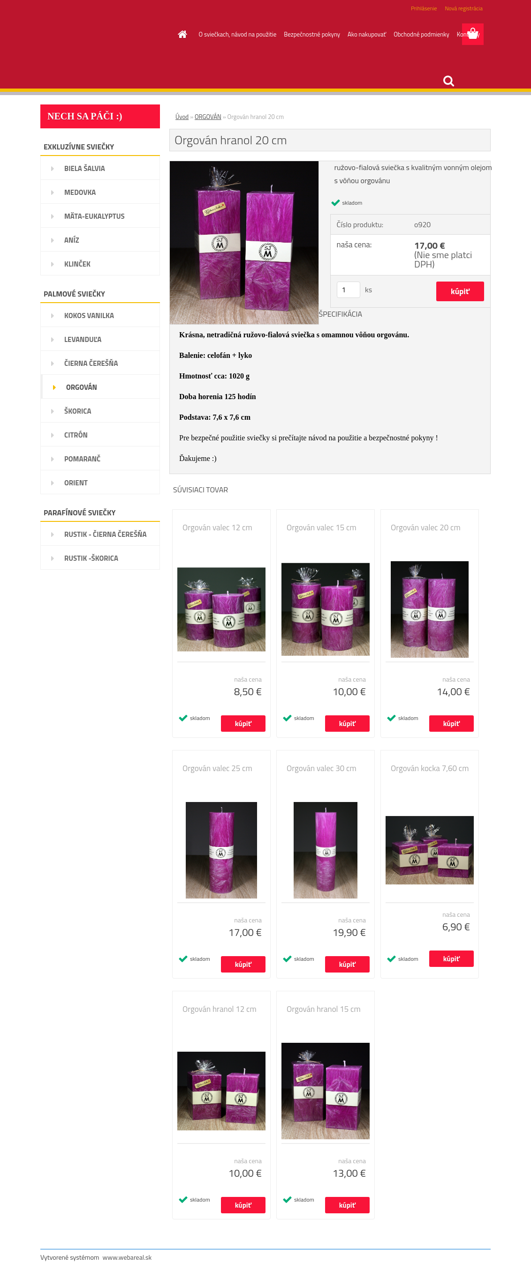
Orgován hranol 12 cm (219, 1009)
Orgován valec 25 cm (217, 768)
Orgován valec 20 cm (426, 527)
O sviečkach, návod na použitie (238, 34)
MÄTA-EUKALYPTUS (94, 216)
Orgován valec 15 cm (322, 527)
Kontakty (468, 34)
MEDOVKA (80, 192)
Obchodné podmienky (421, 34)
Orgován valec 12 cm (217, 527)
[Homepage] (181, 34)
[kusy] (348, 290)
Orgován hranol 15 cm (324, 1009)
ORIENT (76, 482)
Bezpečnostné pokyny (312, 34)
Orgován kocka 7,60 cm (430, 768)
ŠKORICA (77, 411)
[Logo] (104, 34)
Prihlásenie (424, 8)
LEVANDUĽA (82, 339)
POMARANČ (82, 458)
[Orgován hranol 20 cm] (244, 165)
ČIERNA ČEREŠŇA (91, 363)
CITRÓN (76, 435)
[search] (448, 81)
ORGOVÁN (81, 387)
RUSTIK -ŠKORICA (91, 558)
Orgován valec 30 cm (322, 768)
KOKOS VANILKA (89, 315)
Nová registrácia (464, 8)
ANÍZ (71, 240)
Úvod (182, 116)
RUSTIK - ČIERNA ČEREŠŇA (105, 534)
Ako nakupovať (367, 34)
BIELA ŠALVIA (84, 168)
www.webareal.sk (127, 1257)
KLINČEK (77, 264)
